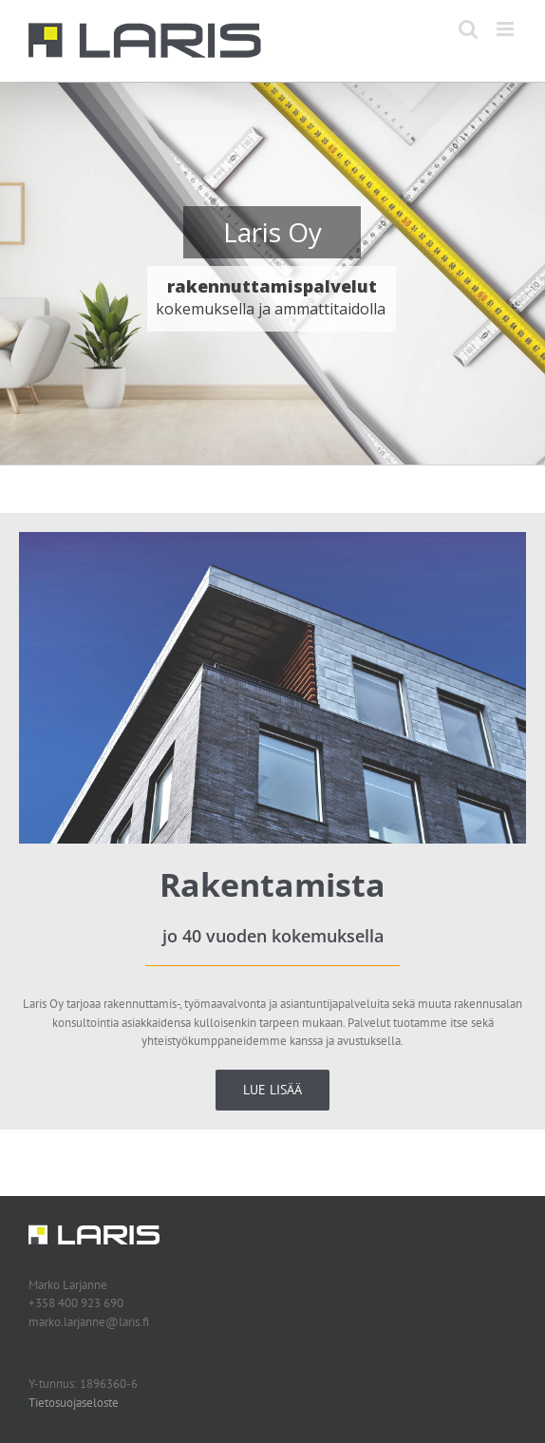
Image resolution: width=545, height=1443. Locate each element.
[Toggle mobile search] (468, 29)
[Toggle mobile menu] (507, 29)
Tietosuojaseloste (73, 1403)
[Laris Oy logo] (94, 1231)
